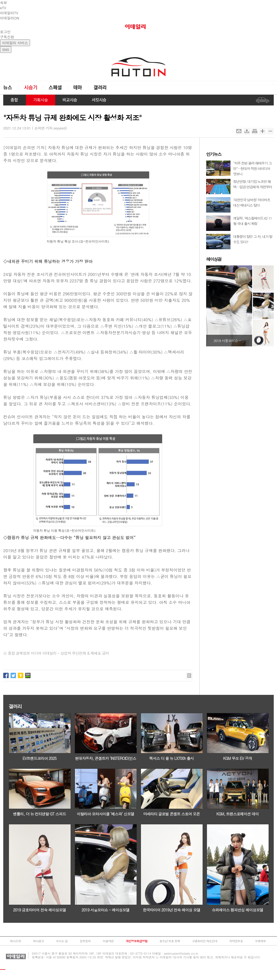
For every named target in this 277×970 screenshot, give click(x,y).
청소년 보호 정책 (170, 941)
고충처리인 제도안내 (204, 941)
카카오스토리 (20, 675)
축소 (270, 131)
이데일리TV (9, 12)
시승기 (30, 87)
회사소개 (15, 941)
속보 (3, 2)
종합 (14, 100)
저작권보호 (236, 941)
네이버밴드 (28, 675)
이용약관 (108, 941)
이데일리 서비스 (15, 42)
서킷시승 (99, 100)
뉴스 (10, 87)
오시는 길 (62, 941)
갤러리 (100, 87)
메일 (239, 131)
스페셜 (55, 87)
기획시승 (40, 100)
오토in (138, 67)
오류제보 (260, 941)
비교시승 (69, 100)
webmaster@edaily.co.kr (181, 953)
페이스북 (6, 675)
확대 (262, 131)
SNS (5, 49)
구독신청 (7, 36)
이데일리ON (9, 18)
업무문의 (85, 941)
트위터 (13, 675)
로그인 (5, 31)
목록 (189, 675)
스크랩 (246, 131)
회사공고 (38, 941)
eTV (3, 7)
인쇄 (254, 131)
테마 (78, 87)
